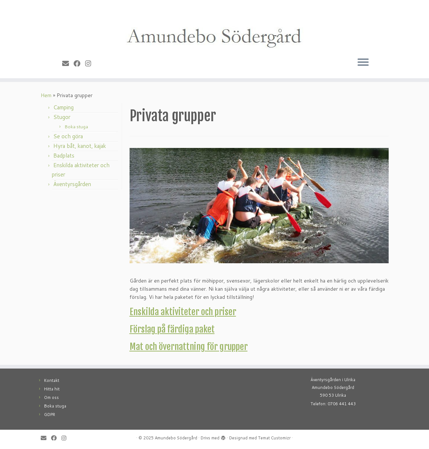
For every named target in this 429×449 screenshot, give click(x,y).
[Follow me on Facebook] (79, 63)
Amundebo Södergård (176, 438)
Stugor (61, 117)
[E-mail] (68, 63)
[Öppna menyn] (363, 62)
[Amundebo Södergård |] (214, 26)
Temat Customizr (274, 438)
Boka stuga (76, 126)
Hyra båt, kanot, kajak (79, 146)
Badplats (63, 155)
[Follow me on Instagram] (90, 63)
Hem (46, 95)
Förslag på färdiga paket (172, 329)
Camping (63, 107)
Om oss (51, 397)
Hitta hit (52, 389)
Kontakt (51, 380)
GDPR (49, 414)
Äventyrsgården (72, 184)
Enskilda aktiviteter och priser (183, 311)
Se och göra (68, 136)
